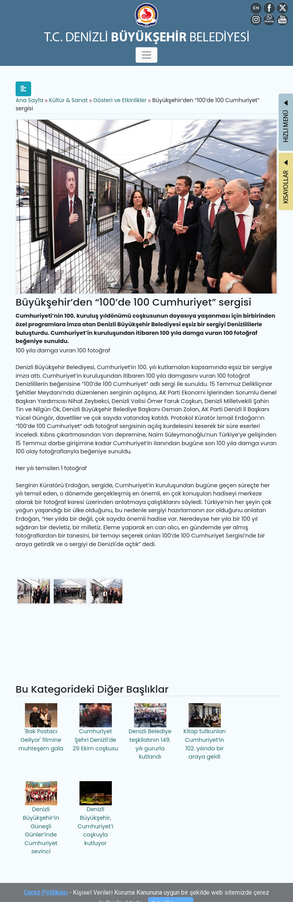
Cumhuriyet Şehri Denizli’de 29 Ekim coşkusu (95, 727)
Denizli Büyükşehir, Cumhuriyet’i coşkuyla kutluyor (95, 814)
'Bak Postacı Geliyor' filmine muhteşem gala (40, 727)
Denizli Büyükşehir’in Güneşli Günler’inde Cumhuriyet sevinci (41, 818)
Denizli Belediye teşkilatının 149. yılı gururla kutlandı (150, 732)
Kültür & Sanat (69, 100)
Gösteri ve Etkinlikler (119, 100)
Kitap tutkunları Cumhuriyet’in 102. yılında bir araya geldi (205, 732)
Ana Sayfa (29, 100)
